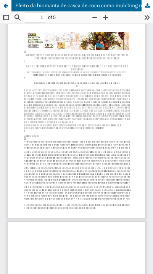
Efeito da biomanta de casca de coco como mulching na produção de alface (84, 5)
